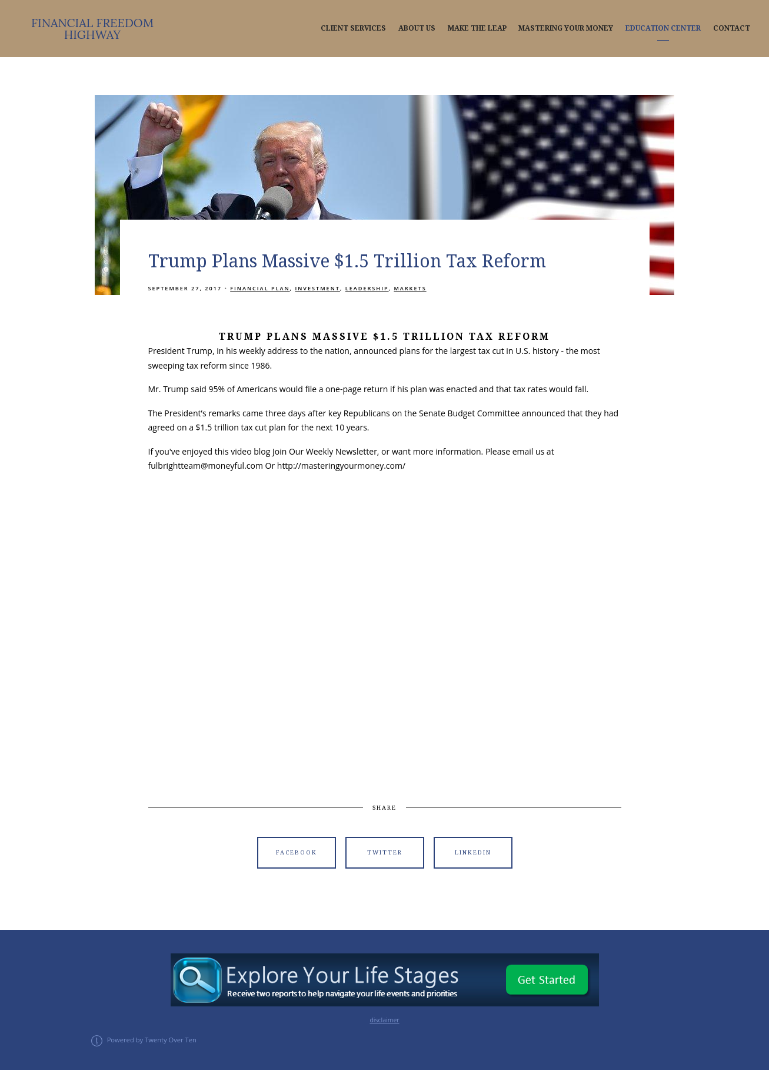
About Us (416, 28)
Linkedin (473, 852)
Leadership (367, 288)
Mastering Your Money (565, 28)
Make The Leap (477, 28)
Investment (317, 288)
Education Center (663, 28)
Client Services (353, 28)
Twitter (384, 852)
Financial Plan (259, 288)
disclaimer (384, 1020)
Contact (731, 28)
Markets (410, 288)
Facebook (296, 852)
